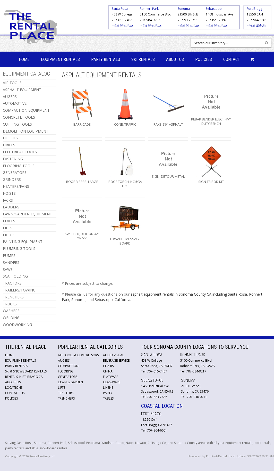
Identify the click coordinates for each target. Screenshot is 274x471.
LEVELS (9, 220)
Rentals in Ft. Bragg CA (24, 377)
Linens (108, 387)
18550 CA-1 (255, 14)
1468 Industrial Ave (220, 14)
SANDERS (11, 262)
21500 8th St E (188, 14)
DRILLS (9, 144)
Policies (203, 59)
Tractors (65, 393)
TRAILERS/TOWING (19, 290)
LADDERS (11, 207)
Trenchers (66, 398)
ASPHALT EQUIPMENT (22, 89)
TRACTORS (12, 283)
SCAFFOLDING (15, 276)
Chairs (108, 366)
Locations (13, 387)
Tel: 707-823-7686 (154, 397)
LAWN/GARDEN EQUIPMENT (27, 214)
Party (107, 393)
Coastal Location (162, 406)
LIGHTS (9, 234)
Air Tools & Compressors (78, 355)
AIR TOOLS (12, 82)
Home (24, 59)
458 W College (122, 14)
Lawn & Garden (70, 382)
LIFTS (7, 227)
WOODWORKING (17, 324)
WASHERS (11, 310)
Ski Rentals (143, 59)
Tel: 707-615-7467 (154, 371)
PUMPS (9, 255)
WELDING (11, 317)
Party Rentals (105, 59)
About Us (175, 59)
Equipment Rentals (60, 59)
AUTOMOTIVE (15, 103)
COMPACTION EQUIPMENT (26, 110)
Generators (67, 377)
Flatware (110, 377)
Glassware (111, 382)
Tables (108, 398)
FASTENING (13, 158)
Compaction (68, 366)
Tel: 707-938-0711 (194, 397)
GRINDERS (12, 179)
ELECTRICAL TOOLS (20, 151)
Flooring (65, 371)
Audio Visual (113, 355)
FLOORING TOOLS (19, 165)
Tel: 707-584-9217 (193, 371)
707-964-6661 (257, 20)
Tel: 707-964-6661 (154, 430)
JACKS (8, 200)
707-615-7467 (122, 20)
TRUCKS (10, 304)
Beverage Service (116, 360)
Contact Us (14, 393)
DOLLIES (10, 137)
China (108, 371)
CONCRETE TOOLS (19, 117)
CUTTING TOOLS (17, 124)
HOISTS (9, 193)
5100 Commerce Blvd (155, 14)
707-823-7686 (216, 20)
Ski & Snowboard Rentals (26, 371)
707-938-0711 (188, 20)
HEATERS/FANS (16, 186)
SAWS (8, 269)
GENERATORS (15, 172)
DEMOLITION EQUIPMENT (25, 131)
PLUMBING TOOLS (19, 248)
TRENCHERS (13, 297)
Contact (231, 59)
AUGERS (10, 96)
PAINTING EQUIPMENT (22, 241)
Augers (64, 360)
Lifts (61, 387)
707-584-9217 (150, 20)
